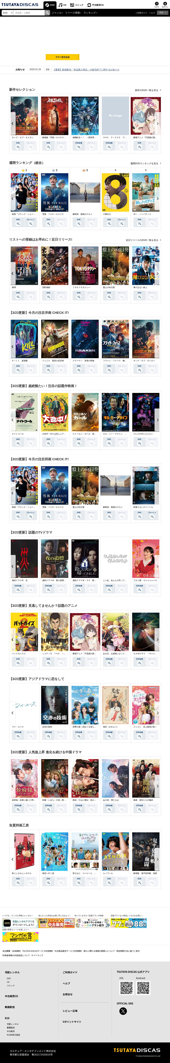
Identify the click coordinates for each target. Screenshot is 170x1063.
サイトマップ (37, 955)
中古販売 (11, 1031)
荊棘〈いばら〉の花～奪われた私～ (58, 800)
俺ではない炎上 (140, 287)
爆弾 (14, 287)
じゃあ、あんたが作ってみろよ (116, 580)
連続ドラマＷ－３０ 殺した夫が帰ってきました (94, 580)
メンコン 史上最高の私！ (145, 727)
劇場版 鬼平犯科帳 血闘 (145, 873)
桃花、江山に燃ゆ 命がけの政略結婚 (89, 800)
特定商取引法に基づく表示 (128, 950)
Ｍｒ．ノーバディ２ (142, 214)
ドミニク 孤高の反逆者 (53, 360)
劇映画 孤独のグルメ (82, 214)
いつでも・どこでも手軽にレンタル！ (17, 916)
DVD (52, 5)
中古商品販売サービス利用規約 (68, 950)
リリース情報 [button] (72, 12)
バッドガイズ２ (19, 653)
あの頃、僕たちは (111, 800)
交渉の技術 (47, 727)
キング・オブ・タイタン (22, 137)
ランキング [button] (89, 12)
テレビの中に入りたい (143, 434)
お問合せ (68, 994)
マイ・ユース (18, 727)
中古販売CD (98, 5)
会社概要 (6, 950)
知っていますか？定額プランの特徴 (89, 916)
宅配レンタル (13, 1024)
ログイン (165, 7)
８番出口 (107, 214)
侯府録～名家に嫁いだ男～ (23, 800)
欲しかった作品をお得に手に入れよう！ (55, 916)
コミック (79, 5)
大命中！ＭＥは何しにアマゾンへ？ (58, 434)
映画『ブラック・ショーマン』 (25, 214)
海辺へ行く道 (48, 873)
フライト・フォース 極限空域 (116, 360)
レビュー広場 (70, 1010)
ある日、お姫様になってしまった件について (122, 653)
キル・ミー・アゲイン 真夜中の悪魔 (119, 434)
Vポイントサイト (72, 1021)
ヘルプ (152, 13)
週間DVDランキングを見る (144, 163)
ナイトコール (18, 434)
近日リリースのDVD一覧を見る (142, 240)
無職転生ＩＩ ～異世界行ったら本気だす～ (92, 137)
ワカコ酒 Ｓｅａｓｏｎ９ (145, 580)
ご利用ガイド (141, 13)
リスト (156, 7)
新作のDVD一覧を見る (147, 90)
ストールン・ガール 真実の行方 (87, 434)
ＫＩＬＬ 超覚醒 (20, 360)
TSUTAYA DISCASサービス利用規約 (37, 950)
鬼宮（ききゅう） (111, 727)
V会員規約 (16, 950)
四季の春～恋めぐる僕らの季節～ (87, 727)
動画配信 (10, 1007)
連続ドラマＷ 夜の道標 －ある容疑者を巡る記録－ (65, 580)
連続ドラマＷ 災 (20, 580)
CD (64, 5)
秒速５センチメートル (143, 507)
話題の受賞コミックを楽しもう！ (15, 930)
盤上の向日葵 (109, 287)
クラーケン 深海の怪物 (83, 360)
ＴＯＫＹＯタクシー (81, 287)
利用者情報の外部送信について (16, 955)
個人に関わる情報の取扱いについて (99, 950)
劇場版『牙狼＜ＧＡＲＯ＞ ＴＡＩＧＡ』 (61, 137)
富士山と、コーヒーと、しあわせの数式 (90, 873)
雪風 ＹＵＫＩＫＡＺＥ (53, 214)
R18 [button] (161, 12)
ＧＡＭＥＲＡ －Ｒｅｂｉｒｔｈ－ (149, 653)
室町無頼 (46, 287)
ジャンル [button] (57, 12)
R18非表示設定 (13, 1034)
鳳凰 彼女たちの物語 (143, 800)
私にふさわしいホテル (22, 873)
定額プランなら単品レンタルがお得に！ (127, 916)
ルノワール (108, 873)
